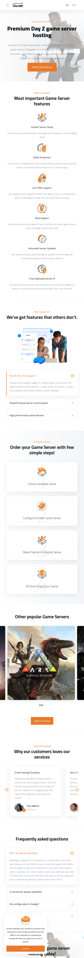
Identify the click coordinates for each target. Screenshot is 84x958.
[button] (77, 790)
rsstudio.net (31, 809)
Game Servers (38, 22)
